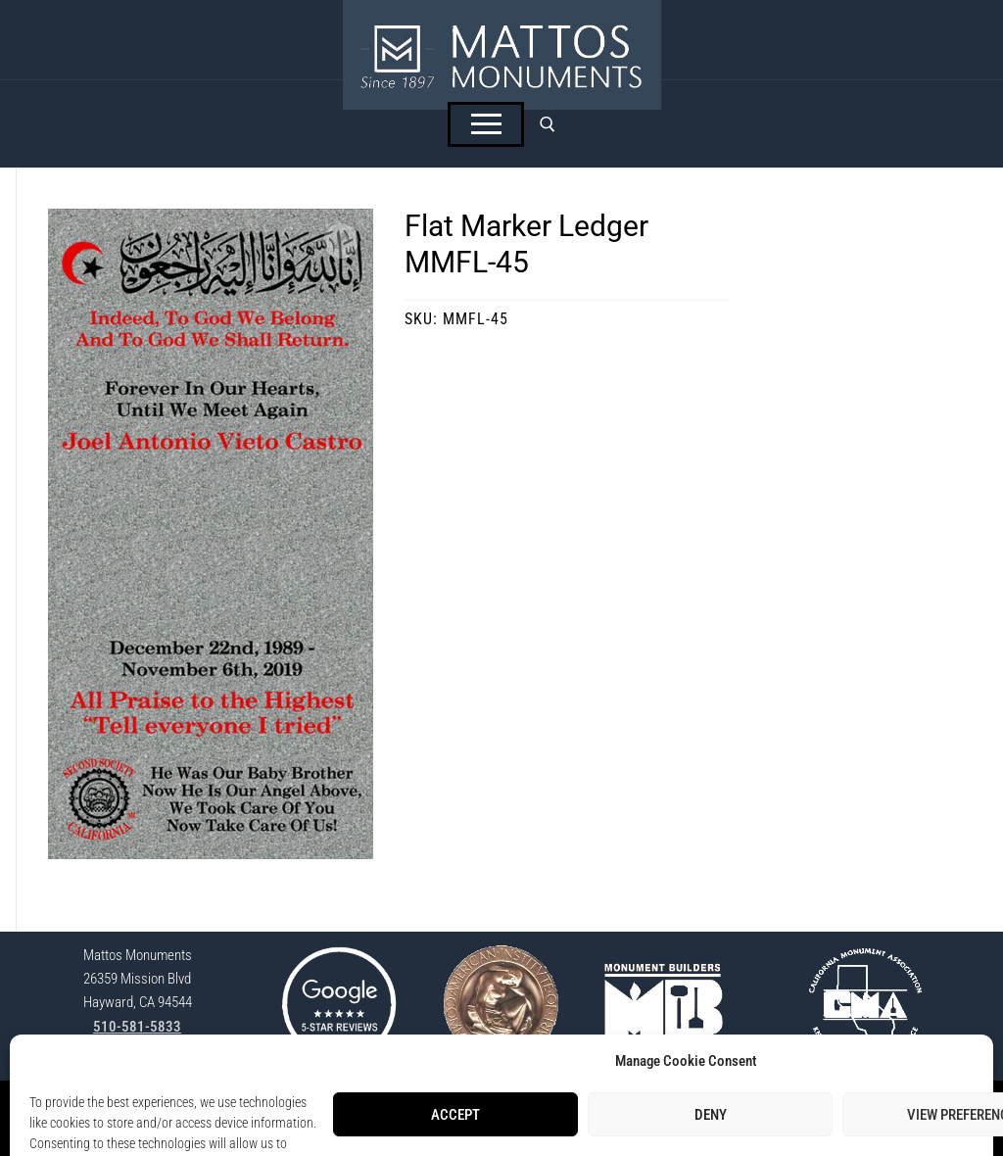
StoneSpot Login (400, 1107)
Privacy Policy (491, 1107)
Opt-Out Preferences (592, 1107)
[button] (340, 241)
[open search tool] (547, 124)
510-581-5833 (137, 1027)
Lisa (639, 1128)
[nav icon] (486, 124)
